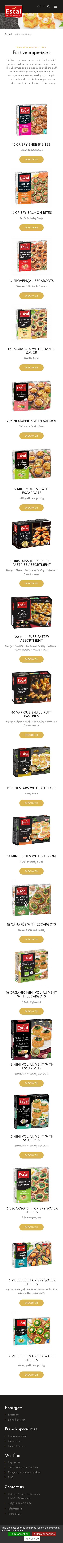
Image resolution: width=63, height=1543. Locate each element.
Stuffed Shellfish (16, 1420)
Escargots (13, 1415)
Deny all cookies (44, 1534)
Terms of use (15, 1514)
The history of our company (23, 1467)
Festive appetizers (17, 1436)
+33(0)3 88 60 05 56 (20, 1504)
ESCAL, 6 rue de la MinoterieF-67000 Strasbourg (24, 1496)
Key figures (14, 1462)
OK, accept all (18, 1534)
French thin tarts (16, 1446)
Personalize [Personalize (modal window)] (32, 1538)
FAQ (10, 1477)
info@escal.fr (15, 1509)
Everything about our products (24, 1472)
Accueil (8, 34)
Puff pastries (14, 1441)
